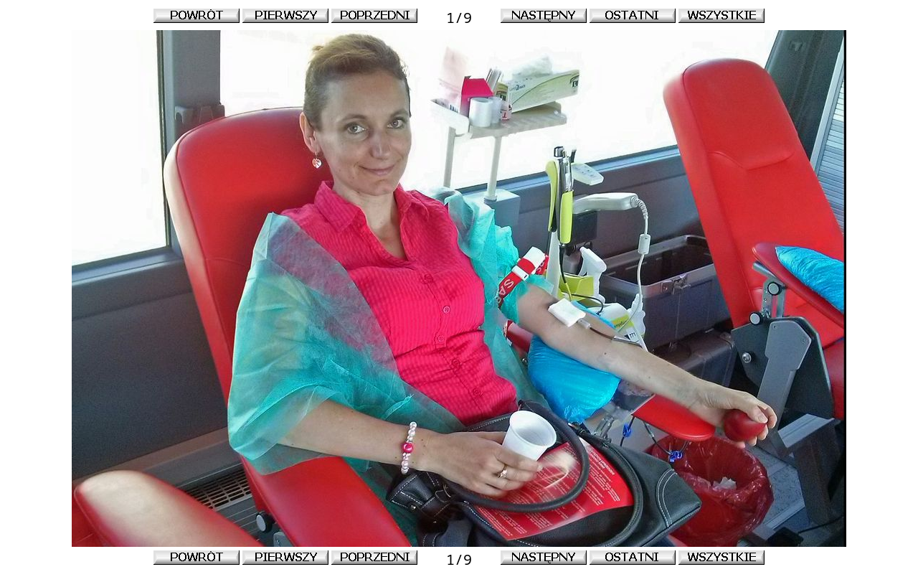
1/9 (459, 17)
